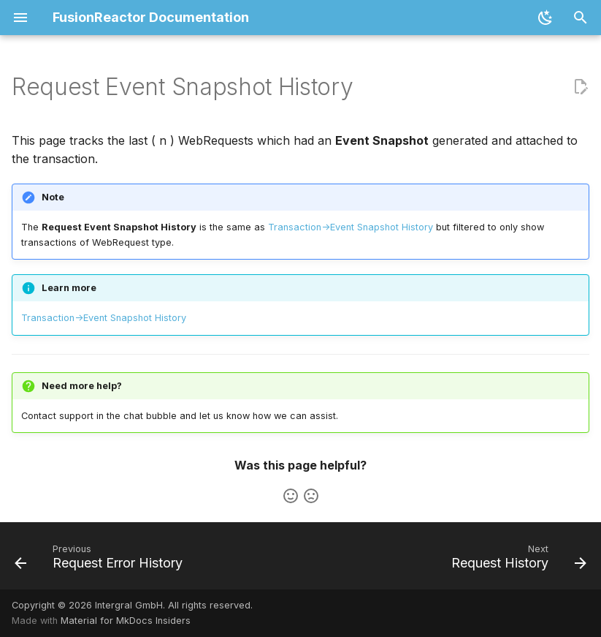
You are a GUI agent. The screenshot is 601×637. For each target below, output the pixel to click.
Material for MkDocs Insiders (126, 620)
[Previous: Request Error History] (101, 560)
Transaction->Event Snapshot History (350, 227)
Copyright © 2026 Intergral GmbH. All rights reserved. (132, 605)
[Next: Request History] (516, 560)
